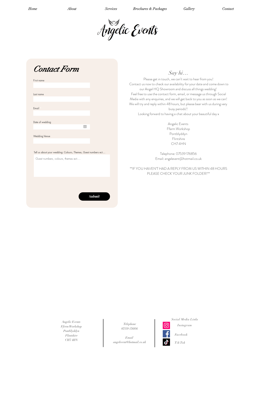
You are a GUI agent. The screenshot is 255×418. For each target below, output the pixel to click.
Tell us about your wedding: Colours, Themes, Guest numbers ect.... (69, 152)
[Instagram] (166, 325)
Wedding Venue (41, 136)
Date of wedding (42, 122)
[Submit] (94, 196)
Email (36, 108)
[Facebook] (166, 333)
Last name (38, 94)
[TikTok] (166, 342)
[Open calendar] (85, 126)
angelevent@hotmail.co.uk (183, 158)
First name (38, 80)
